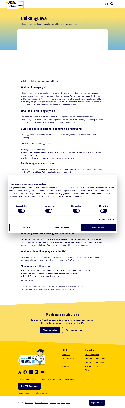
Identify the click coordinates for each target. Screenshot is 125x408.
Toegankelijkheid (63, 403)
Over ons (66, 354)
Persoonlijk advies (73, 330)
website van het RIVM (68, 273)
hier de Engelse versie (36, 81)
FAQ (64, 362)
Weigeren (27, 227)
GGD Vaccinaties (92, 354)
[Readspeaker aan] (106, 3)
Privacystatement (41, 403)
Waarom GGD (68, 358)
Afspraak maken (50, 330)
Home (20, 393)
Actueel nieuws (91, 366)
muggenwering (36, 270)
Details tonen (105, 220)
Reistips (33, 276)
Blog (87, 370)
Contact (65, 366)
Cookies (53, 403)
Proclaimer (29, 403)
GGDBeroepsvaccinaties (95, 358)
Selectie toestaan (62, 227)
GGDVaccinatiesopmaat (95, 362)
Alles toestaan (98, 227)
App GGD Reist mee (29, 386)
